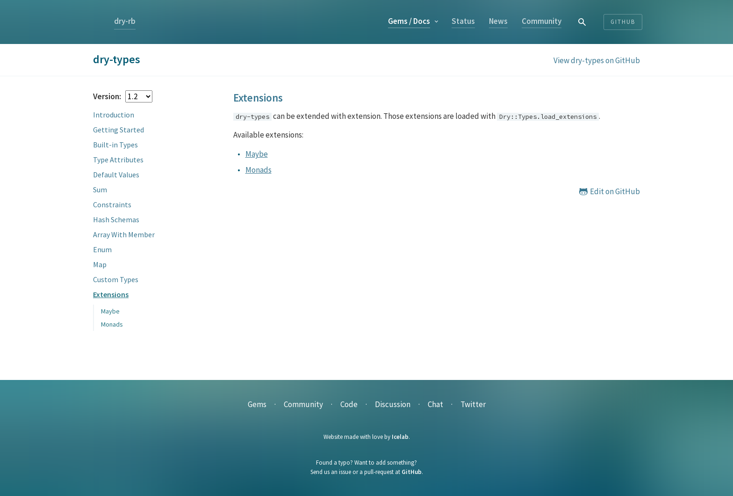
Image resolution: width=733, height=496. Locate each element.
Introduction (113, 114)
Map (100, 264)
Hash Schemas (116, 219)
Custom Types (115, 279)
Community (541, 21)
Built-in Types (115, 144)
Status (463, 21)
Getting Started (118, 129)
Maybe (110, 311)
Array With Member (124, 234)
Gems (409, 21)
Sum (100, 189)
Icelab (400, 437)
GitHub (412, 472)
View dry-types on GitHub (596, 60)
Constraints (112, 204)
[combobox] (582, 22)
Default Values (116, 174)
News (498, 21)
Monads (112, 324)
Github (623, 22)
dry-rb (125, 21)
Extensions (111, 294)
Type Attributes (118, 159)
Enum (102, 249)
